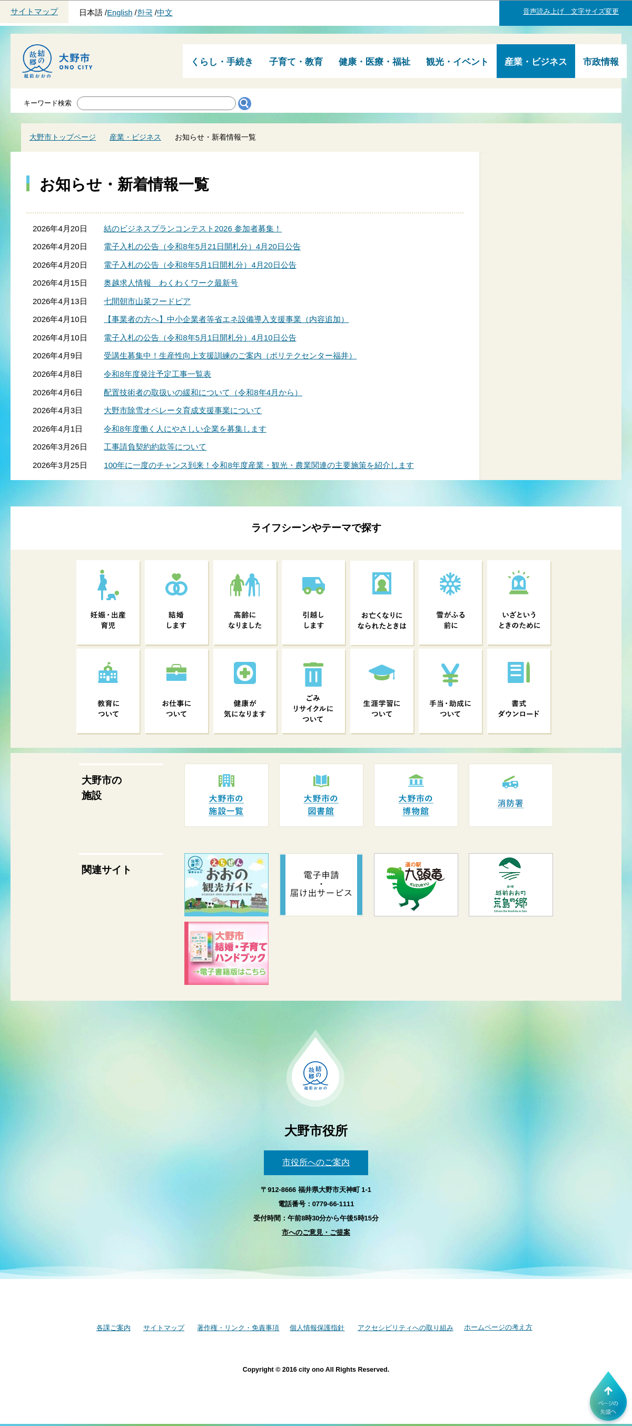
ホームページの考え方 (498, 1327)
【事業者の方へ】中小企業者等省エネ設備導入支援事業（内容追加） (226, 319)
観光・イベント (457, 62)
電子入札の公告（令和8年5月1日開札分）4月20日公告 (200, 264)
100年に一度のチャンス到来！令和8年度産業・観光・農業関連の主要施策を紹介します (258, 465)
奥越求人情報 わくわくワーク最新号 (171, 282)
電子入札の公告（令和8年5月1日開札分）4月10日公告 (200, 337)
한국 (145, 12)
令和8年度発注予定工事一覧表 (157, 373)
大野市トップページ (62, 137)
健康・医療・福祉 (374, 62)
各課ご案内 (113, 1328)
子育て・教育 (296, 62)
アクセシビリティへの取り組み (405, 1328)
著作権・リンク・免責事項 (238, 1328)
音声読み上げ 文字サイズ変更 (571, 11)
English (119, 12)
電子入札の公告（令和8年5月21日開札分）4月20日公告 (202, 246)
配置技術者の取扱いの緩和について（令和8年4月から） (203, 392)
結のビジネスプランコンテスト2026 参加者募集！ (193, 228)
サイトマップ (34, 11)
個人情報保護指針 (317, 1328)
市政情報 (601, 62)
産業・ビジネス (536, 62)
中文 (165, 12)
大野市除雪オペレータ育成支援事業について (183, 410)
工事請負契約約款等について (155, 446)
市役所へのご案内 (316, 1162)
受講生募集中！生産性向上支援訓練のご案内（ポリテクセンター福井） (230, 355)
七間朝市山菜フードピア (147, 301)
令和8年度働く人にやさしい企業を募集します (185, 428)
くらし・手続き (222, 62)
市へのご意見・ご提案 (316, 1232)
